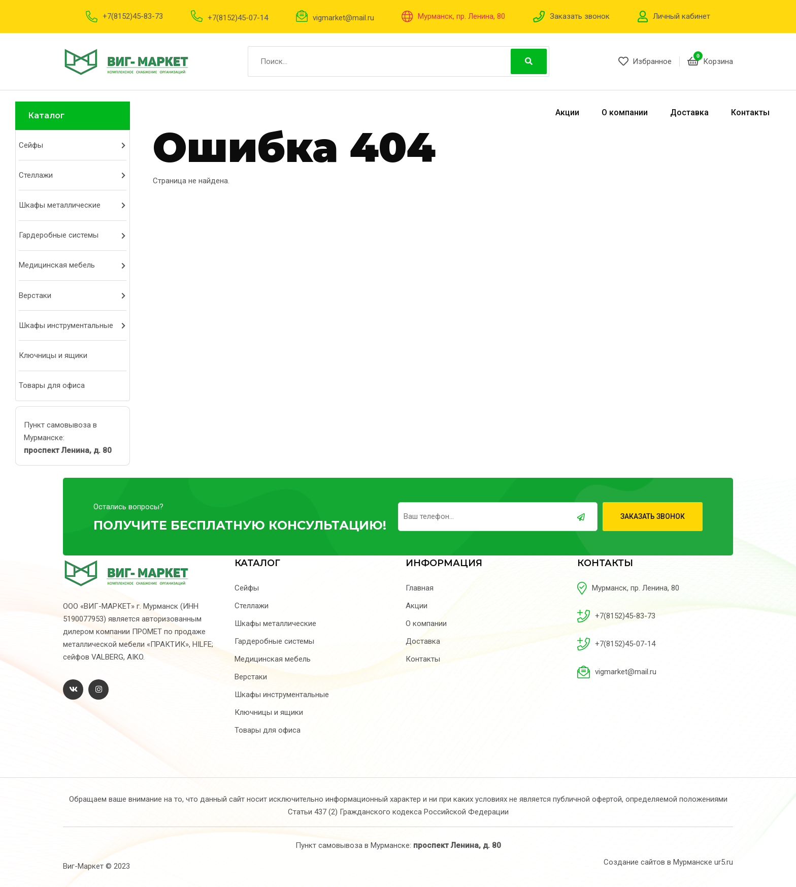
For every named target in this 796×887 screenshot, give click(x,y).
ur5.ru (723, 862)
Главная (420, 588)
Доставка (689, 112)
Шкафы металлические (60, 205)
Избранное (645, 61)
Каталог (46, 115)
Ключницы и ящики (53, 355)
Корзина (710, 61)
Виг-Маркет (83, 866)
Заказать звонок (580, 16)
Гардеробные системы (58, 235)
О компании (625, 112)
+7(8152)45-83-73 (133, 16)
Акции (567, 112)
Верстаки (35, 295)
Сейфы (31, 145)
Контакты (750, 112)
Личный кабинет (681, 16)
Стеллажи (36, 175)
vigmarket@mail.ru (343, 17)
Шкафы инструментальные (66, 325)
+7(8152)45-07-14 (238, 17)
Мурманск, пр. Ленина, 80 (461, 16)
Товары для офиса (52, 385)
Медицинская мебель (57, 265)
